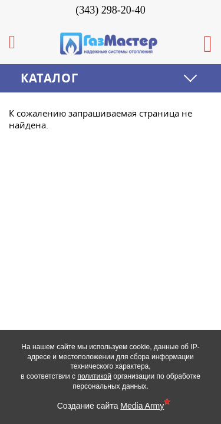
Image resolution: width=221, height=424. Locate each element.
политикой (94, 376)
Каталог (49, 78)
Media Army (142, 405)
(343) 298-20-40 (110, 10)
